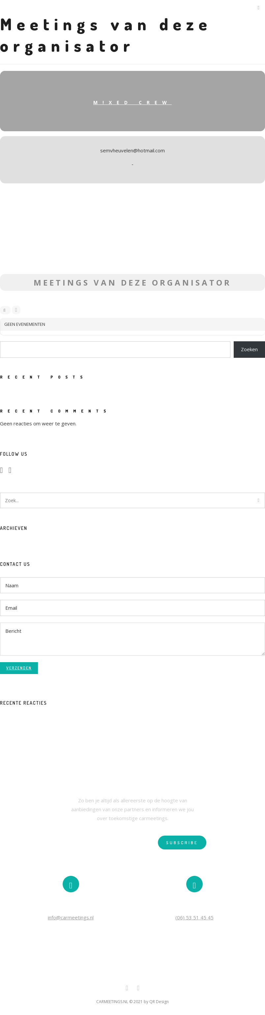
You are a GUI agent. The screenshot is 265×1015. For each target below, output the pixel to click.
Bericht (132, 639)
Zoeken (249, 349)
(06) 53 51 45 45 (194, 917)
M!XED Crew (132, 102)
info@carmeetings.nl (71, 917)
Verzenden (19, 667)
